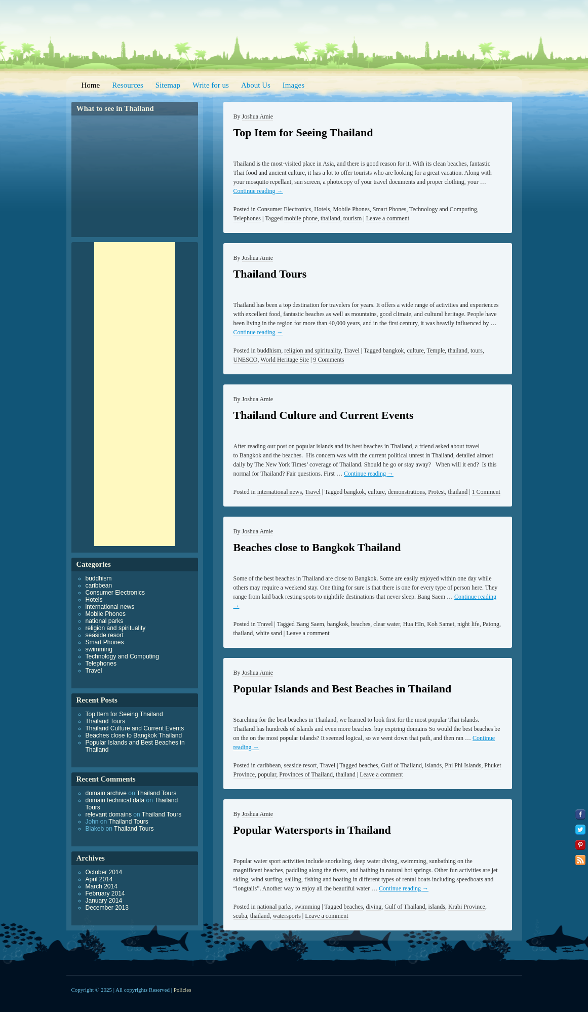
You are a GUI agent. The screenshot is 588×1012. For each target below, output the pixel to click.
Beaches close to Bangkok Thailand (317, 547)
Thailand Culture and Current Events (323, 415)
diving (374, 906)
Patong (491, 624)
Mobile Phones (351, 209)
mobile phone (301, 218)
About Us (255, 85)
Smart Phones (389, 209)
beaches (360, 624)
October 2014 (104, 872)
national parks (274, 906)
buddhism (269, 350)
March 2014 (101, 886)
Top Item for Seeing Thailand (303, 132)
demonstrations (406, 491)
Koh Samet (440, 624)
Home (91, 85)
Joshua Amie (257, 116)
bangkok (393, 350)
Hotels (322, 209)
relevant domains (109, 814)
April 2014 (99, 879)
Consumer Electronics (284, 209)
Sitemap (167, 85)
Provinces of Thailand (306, 774)
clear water (386, 624)
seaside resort (300, 765)
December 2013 (107, 907)
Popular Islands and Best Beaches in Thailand (342, 688)
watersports (286, 915)
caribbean (269, 765)
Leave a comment (387, 218)
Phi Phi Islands (463, 765)
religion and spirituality (312, 350)
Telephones (247, 218)
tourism (352, 218)
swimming (308, 906)
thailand (330, 218)
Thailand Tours (270, 273)
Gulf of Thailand (401, 765)
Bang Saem (310, 624)
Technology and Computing (443, 209)
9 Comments (328, 359)
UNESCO (245, 359)
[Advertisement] (134, 394)
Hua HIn (413, 624)
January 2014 (104, 900)
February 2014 (105, 893)
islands (433, 765)
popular (267, 774)
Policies (182, 990)
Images (293, 85)
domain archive (106, 793)
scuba (240, 915)
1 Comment (486, 491)
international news (279, 491)
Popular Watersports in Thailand (312, 830)
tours (477, 350)
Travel (352, 350)
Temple (436, 350)
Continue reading (258, 190)
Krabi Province (466, 906)
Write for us (210, 85)
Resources (127, 85)
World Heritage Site (284, 359)
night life (468, 624)
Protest (436, 491)
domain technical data (115, 800)
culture (415, 350)
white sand (269, 633)
